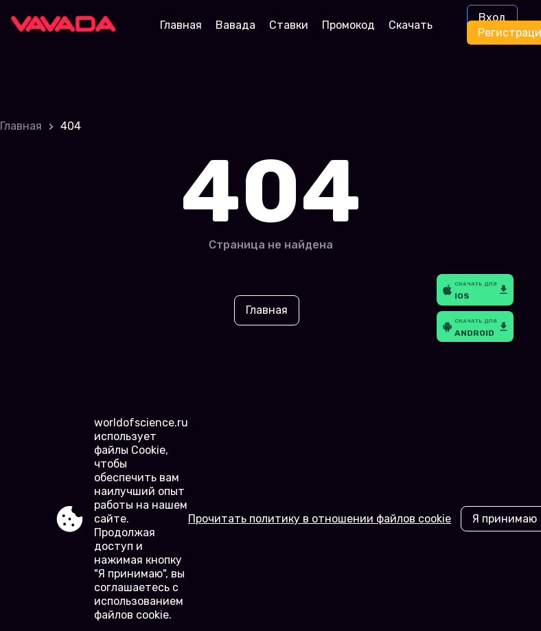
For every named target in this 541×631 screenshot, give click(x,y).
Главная (181, 25)
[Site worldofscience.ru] (68, 25)
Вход (492, 17)
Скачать (411, 25)
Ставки (288, 25)
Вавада (235, 25)
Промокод (348, 25)
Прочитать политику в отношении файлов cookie (319, 518)
